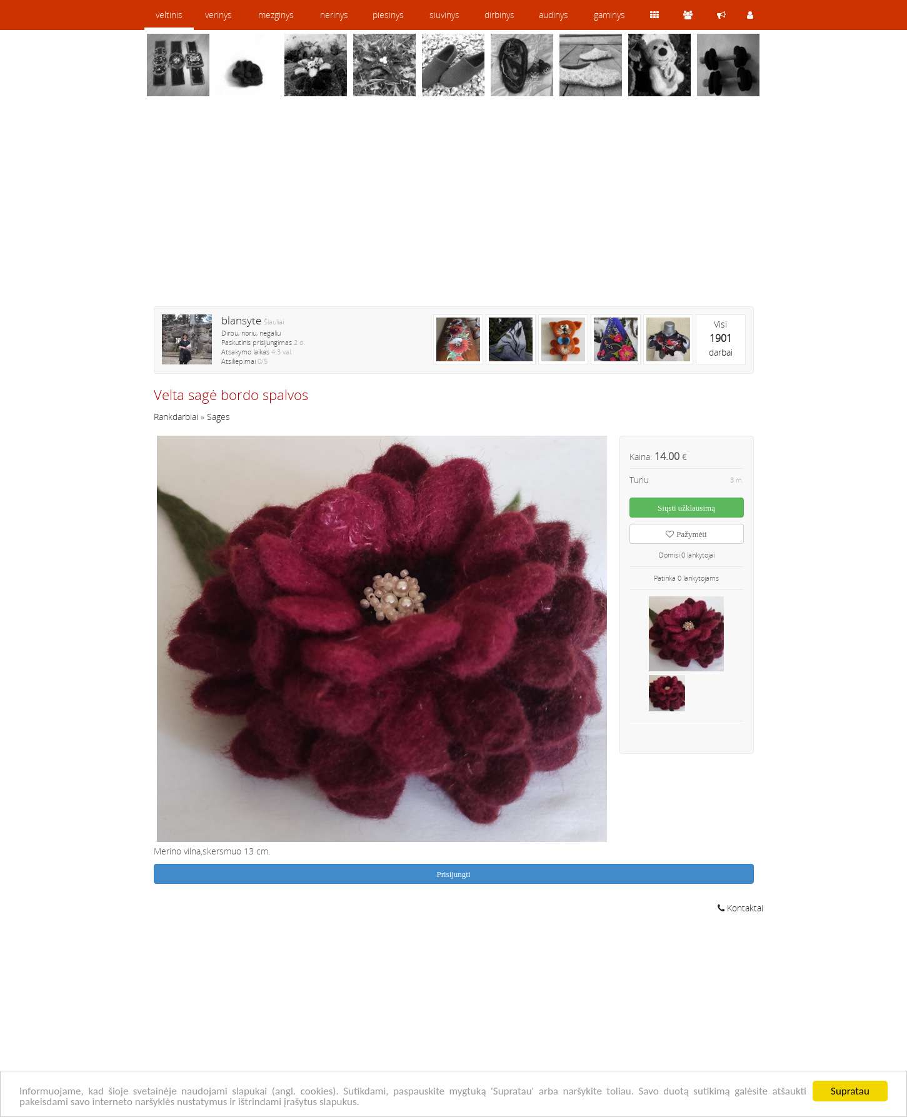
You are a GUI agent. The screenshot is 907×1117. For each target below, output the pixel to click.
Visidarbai (721, 338)
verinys (218, 15)
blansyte (241, 320)
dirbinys (499, 15)
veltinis (169, 15)
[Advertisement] (454, 209)
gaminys (609, 15)
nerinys (334, 15)
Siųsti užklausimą (686, 508)
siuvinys (444, 15)
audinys (553, 15)
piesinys (388, 15)
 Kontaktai (740, 908)
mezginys (276, 15)
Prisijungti (453, 874)
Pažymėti (686, 534)
